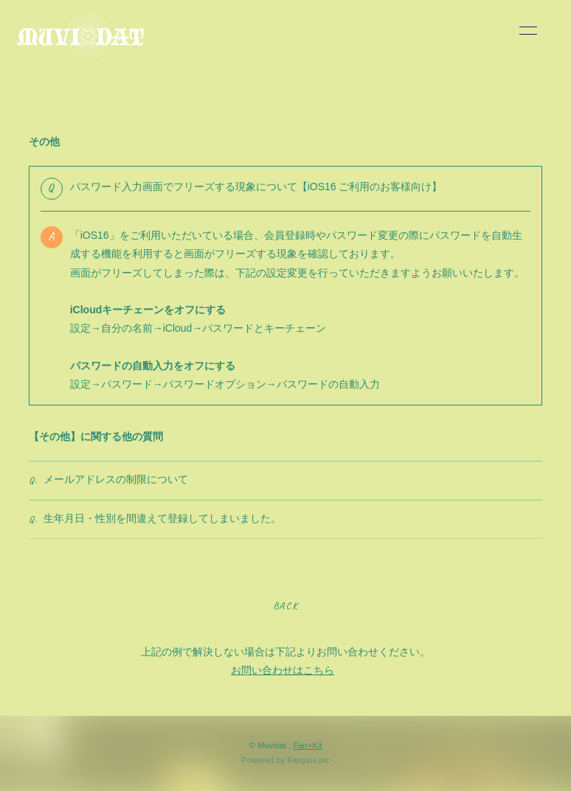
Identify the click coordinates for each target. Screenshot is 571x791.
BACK (285, 605)
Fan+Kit (307, 745)
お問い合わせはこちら (282, 670)
